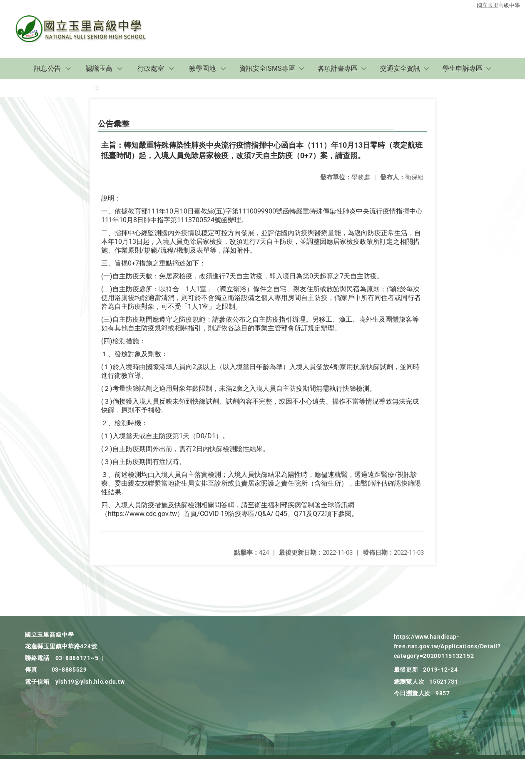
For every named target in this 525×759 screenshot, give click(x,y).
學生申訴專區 (463, 68)
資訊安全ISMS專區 (267, 68)
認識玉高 (99, 68)
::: (96, 88)
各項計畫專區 (338, 68)
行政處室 (150, 68)
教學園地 (202, 68)
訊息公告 (47, 68)
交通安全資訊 (400, 68)
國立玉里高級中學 (498, 5)
